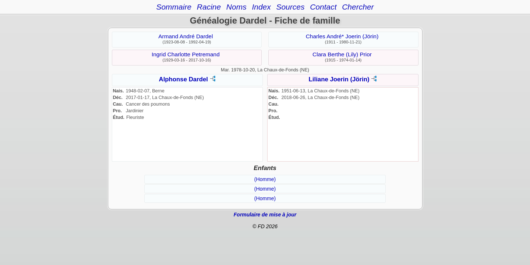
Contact (323, 7)
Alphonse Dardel (183, 79)
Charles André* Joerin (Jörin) (342, 36)
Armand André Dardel (185, 36)
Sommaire (173, 7)
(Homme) (265, 179)
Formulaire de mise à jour (265, 215)
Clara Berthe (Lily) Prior (342, 54)
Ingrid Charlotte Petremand (186, 54)
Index (261, 7)
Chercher (358, 7)
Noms (236, 7)
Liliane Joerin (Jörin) (339, 79)
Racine (209, 7)
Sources (290, 7)
